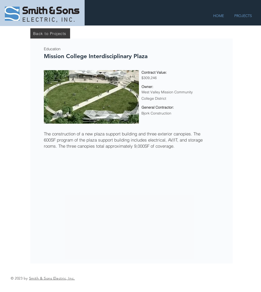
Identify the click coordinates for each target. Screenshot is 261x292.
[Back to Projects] (50, 33)
